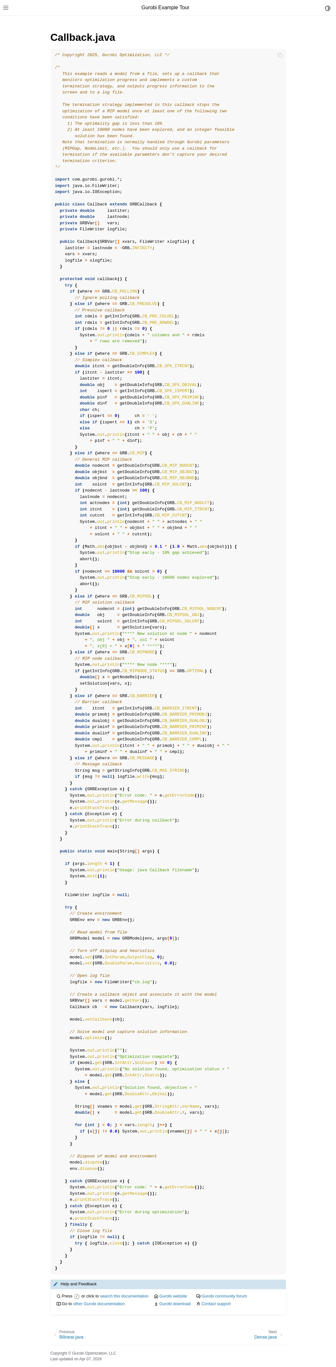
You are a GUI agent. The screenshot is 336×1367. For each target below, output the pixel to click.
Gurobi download (175, 1303)
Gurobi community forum (224, 1296)
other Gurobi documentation (99, 1303)
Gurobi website (173, 1296)
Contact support (216, 1303)
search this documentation (124, 1296)
